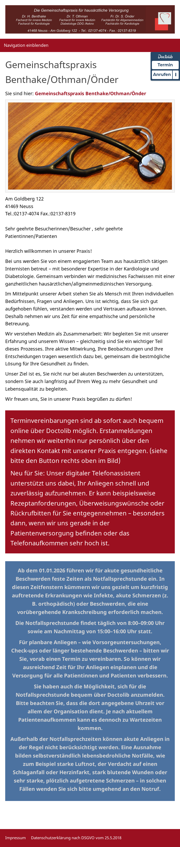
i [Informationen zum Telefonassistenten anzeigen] (175, 74)
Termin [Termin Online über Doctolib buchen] (165, 64)
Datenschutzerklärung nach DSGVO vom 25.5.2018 (76, 837)
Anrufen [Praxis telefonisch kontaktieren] (162, 74)
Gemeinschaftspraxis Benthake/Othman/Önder (90, 93)
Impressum (15, 837)
